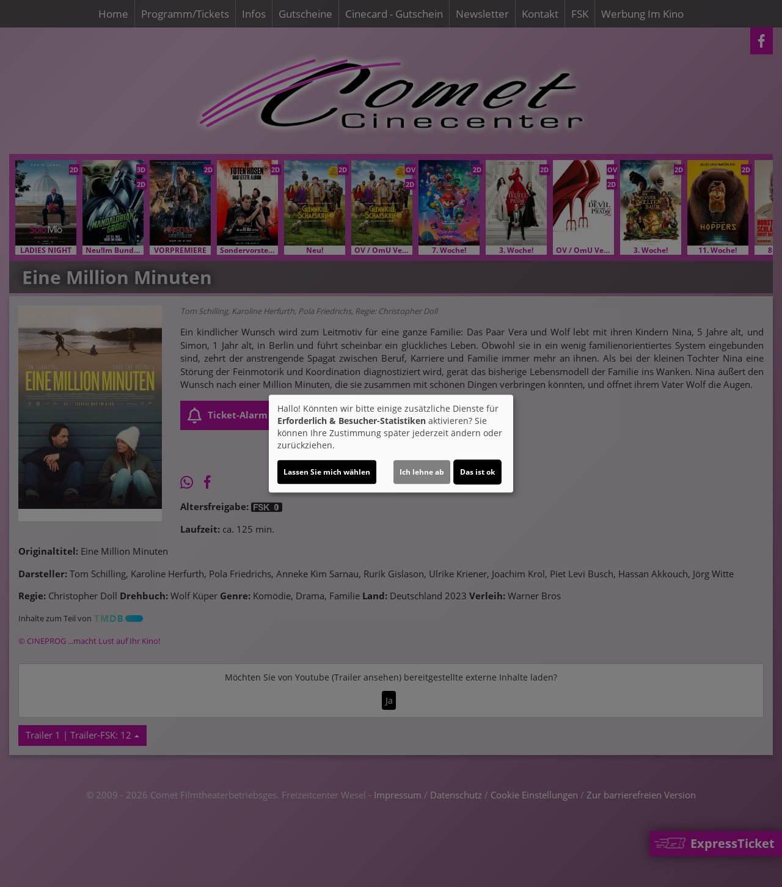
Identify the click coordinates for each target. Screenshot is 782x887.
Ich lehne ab (422, 472)
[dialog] (391, 443)
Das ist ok (477, 472)
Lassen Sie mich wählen (326, 472)
